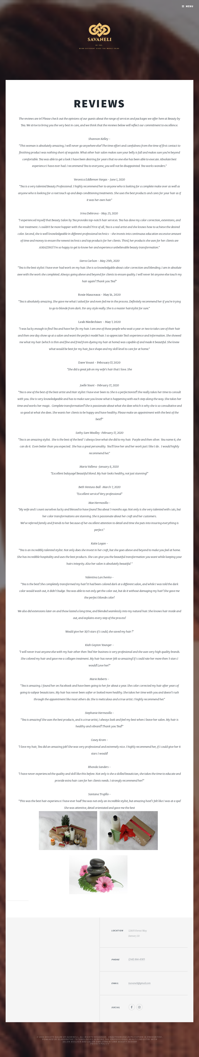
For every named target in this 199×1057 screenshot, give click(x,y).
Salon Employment (99, 1041)
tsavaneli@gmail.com (139, 983)
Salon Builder (71, 1041)
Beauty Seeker (127, 1041)
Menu (189, 6)
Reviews (99, 103)
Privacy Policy (99, 1043)
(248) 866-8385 (136, 959)
